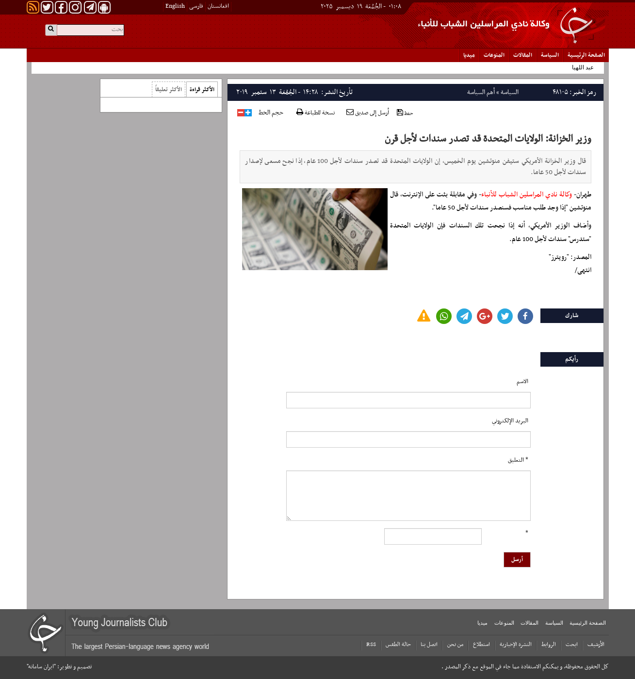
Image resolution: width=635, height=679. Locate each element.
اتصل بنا (429, 644)
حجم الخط (271, 113)
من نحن (455, 644)
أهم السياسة (481, 92)
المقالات (522, 55)
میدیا (469, 55)
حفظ (405, 113)
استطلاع (481, 644)
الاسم (522, 381)
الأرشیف (595, 644)
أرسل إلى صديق (367, 113)
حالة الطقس (398, 644)
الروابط (548, 644)
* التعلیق (518, 460)
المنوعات (494, 55)
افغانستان (218, 6)
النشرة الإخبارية (516, 644)
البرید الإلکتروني (510, 421)
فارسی (196, 6)
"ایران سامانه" (41, 667)
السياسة (550, 55)
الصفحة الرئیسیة (586, 55)
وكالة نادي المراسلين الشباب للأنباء (526, 195)
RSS (371, 644)
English (175, 6)
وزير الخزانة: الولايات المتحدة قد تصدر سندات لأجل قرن (488, 139)
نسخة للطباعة (315, 113)
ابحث (572, 644)
